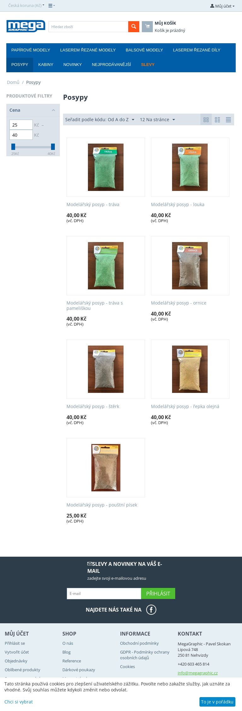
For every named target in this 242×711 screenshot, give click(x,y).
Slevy (148, 64)
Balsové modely (144, 50)
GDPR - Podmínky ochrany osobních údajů (145, 655)
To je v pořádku (217, 702)
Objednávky (16, 661)
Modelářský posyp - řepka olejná (185, 406)
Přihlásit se (15, 643)
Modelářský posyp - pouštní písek (101, 505)
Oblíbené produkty (22, 669)
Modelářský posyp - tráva (92, 204)
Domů (13, 82)
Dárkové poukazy (78, 669)
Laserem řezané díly (196, 50)
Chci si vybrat (18, 702)
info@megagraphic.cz (198, 673)
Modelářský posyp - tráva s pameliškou (94, 305)
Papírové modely (30, 50)
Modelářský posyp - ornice (178, 303)
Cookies (127, 666)
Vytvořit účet (17, 652)
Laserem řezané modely (88, 50)
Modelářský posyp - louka (178, 204)
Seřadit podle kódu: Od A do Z (99, 119)
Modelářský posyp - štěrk (92, 406)
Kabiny (45, 64)
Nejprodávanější (111, 64)
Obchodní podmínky (139, 643)
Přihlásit (158, 593)
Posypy (19, 64)
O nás (67, 643)
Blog (66, 652)
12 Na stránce (157, 119)
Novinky (72, 64)
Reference (71, 661)
